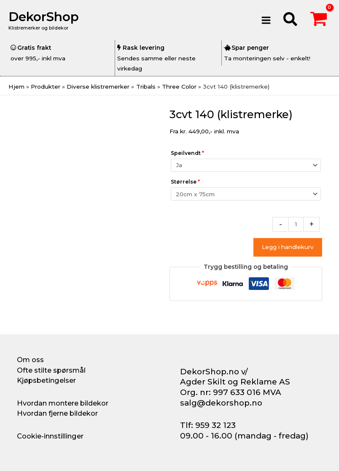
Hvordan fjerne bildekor (57, 413)
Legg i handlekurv (288, 247)
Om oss (30, 359)
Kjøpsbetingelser (46, 380)
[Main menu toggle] (266, 20)
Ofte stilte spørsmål (51, 370)
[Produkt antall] (296, 224)
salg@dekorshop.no (221, 403)
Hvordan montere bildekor (62, 403)
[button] (290, 20)
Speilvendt (187, 153)
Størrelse (185, 182)
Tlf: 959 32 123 (208, 425)
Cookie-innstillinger (50, 436)
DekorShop (43, 16)
